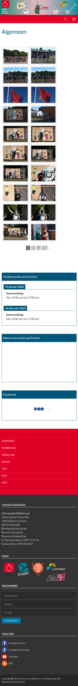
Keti (4, 475)
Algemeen (8, 440)
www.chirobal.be (14, 532)
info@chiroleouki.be (16, 528)
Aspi (4, 482)
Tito (4, 468)
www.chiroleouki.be (15, 536)
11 (44, 247)
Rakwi (6, 461)
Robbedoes (9, 447)
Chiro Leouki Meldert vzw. (31, 678)
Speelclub (8, 454)
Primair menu (74, 19)
